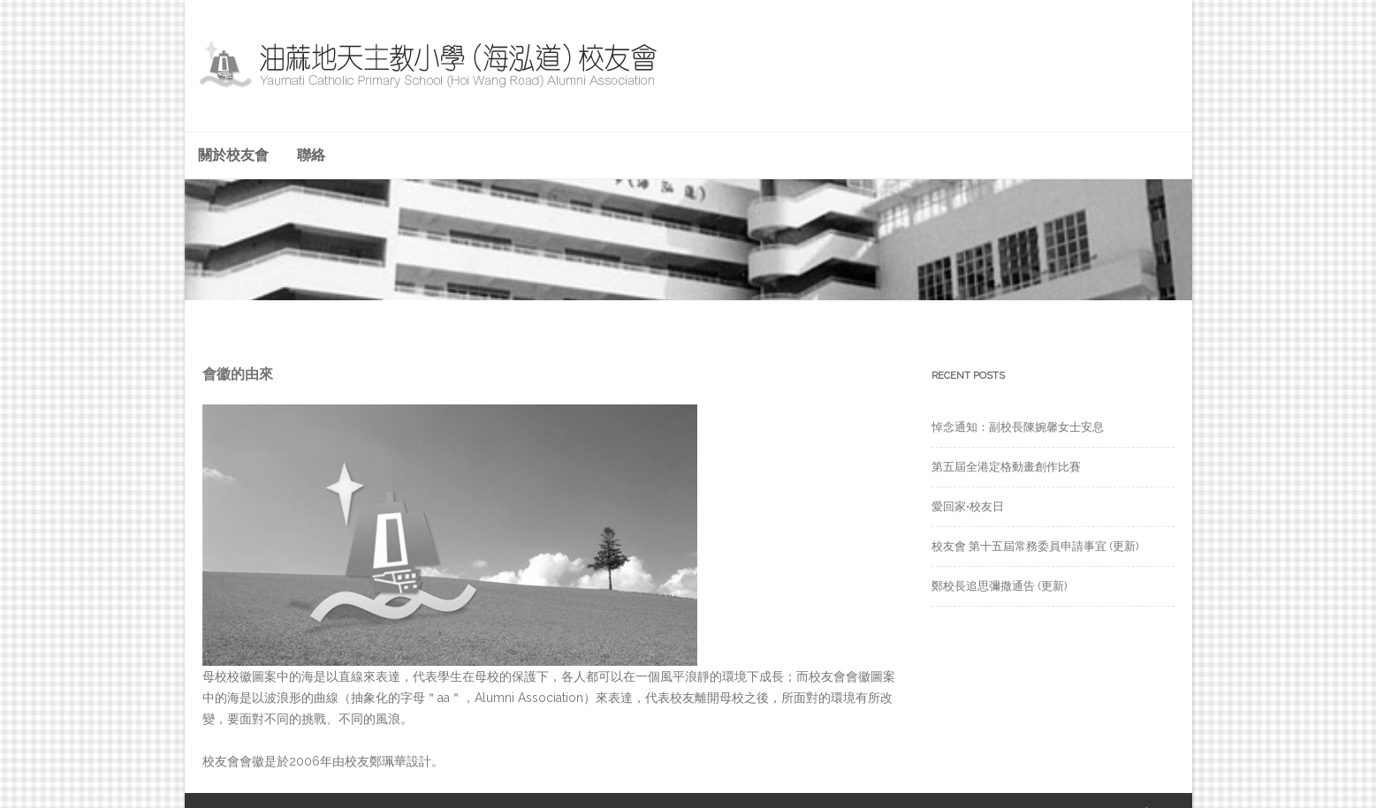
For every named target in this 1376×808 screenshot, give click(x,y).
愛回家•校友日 (967, 506)
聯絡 (311, 155)
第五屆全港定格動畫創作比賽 (1006, 466)
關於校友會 (233, 155)
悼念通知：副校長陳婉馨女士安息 (1017, 427)
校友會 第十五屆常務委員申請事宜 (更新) (1035, 546)
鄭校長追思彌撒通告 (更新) (999, 586)
